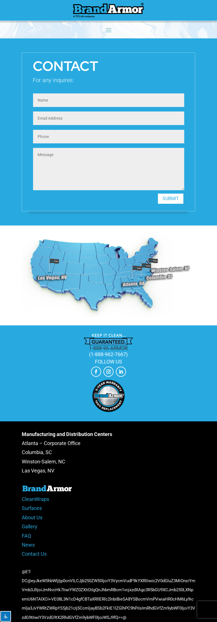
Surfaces (32, 508)
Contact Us (34, 554)
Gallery (29, 526)
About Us (32, 517)
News (28, 545)
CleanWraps (35, 499)
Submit (170, 198)
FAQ (26, 536)
